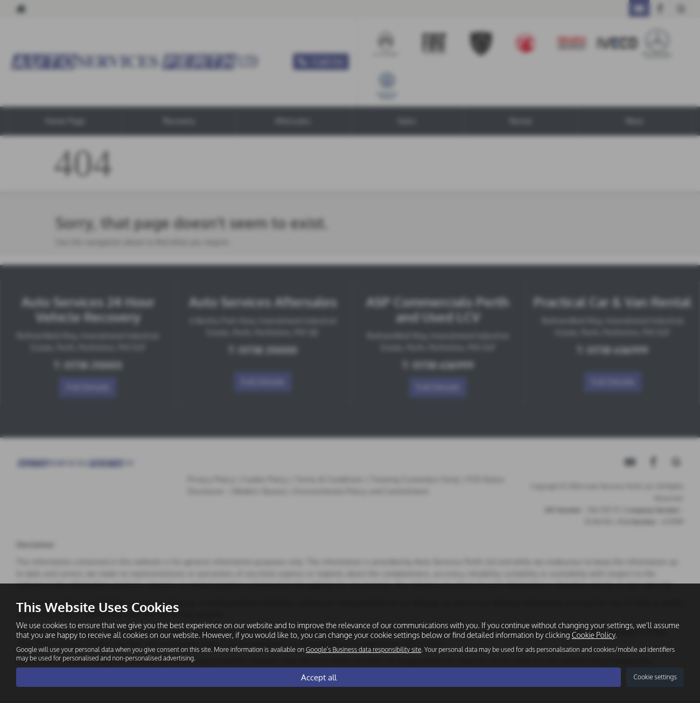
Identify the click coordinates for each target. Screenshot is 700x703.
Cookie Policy (593, 634)
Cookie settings (655, 677)
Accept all (318, 676)
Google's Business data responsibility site (363, 649)
